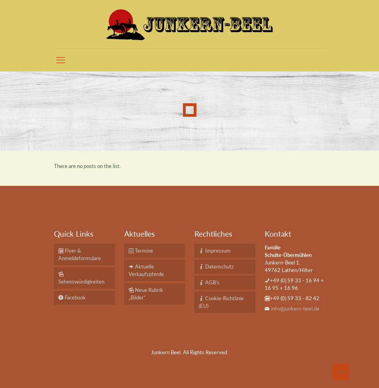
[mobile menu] (60, 60)
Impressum (215, 250)
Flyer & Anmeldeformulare (79, 254)
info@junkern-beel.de (295, 308)
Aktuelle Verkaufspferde (146, 270)
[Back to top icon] (341, 371)
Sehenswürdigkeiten (81, 278)
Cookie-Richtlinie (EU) (221, 302)
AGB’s (209, 282)
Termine (141, 250)
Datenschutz (216, 266)
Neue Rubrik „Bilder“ (146, 294)
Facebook (72, 297)
